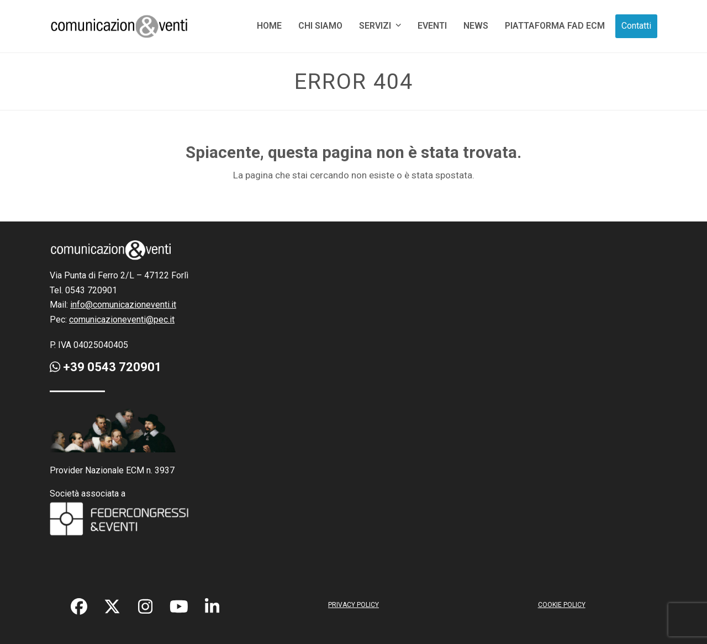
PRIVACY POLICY (353, 605)
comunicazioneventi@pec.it (122, 319)
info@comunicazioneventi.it (123, 304)
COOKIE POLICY (561, 605)
